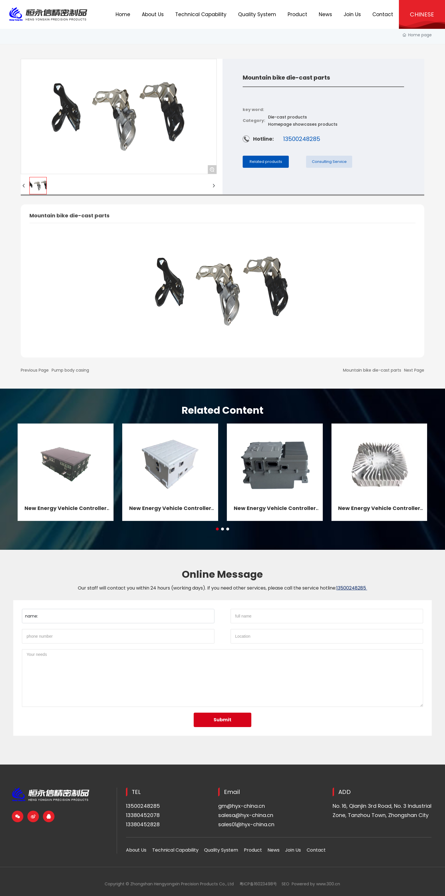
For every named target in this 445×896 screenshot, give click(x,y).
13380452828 (143, 824)
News (273, 850)
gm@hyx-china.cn (241, 806)
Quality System (221, 850)
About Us (136, 850)
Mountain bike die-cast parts (372, 370)
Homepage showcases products (302, 124)
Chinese (422, 14)
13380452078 (143, 815)
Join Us (293, 850)
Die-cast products (287, 117)
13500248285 (301, 139)
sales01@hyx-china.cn (246, 824)
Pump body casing (70, 370)
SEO (285, 884)
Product (253, 850)
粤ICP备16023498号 (258, 884)
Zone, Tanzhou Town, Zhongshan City (381, 815)
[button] (217, 529)
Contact (316, 850)
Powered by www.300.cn (316, 884)
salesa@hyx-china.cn (245, 815)
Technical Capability (175, 850)
